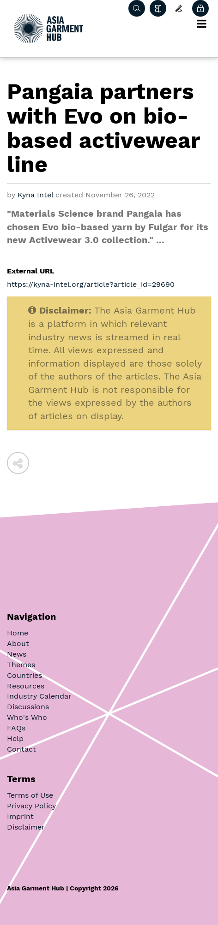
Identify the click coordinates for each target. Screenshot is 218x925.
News (16, 654)
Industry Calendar (39, 696)
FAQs (16, 727)
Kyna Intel (35, 194)
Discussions (28, 706)
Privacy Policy (31, 805)
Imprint (20, 816)
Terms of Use (30, 795)
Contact (21, 749)
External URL (30, 271)
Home (17, 633)
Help (15, 738)
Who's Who (27, 717)
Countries (24, 675)
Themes (21, 664)
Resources (25, 686)
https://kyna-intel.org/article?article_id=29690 (91, 284)
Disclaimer (26, 827)
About (18, 643)
